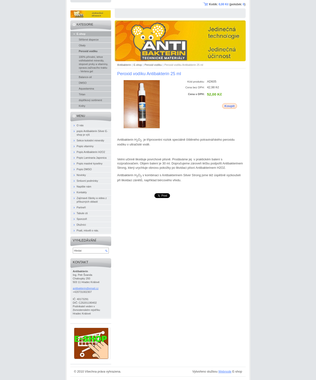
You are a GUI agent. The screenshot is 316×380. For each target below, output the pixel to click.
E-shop (138, 64)
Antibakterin (124, 64)
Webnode (224, 371)
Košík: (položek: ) (227, 4)
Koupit (230, 106)
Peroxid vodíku (153, 64)
